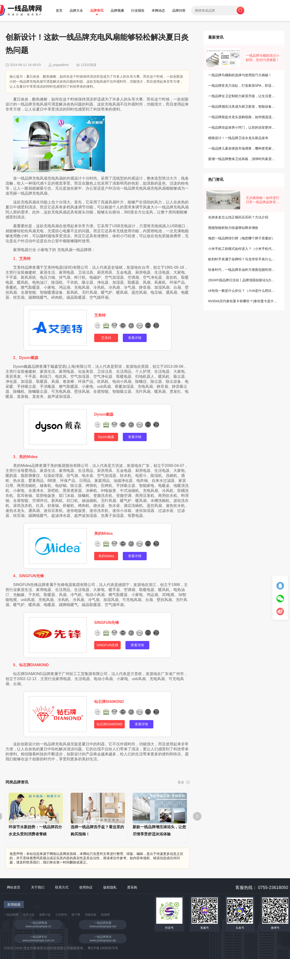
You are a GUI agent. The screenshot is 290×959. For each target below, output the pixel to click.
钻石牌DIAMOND (109, 702)
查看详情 (134, 338)
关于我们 (37, 887)
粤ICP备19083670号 (103, 948)
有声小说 (28, 914)
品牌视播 (117, 10)
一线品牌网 (11, 914)
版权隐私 (110, 887)
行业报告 (138, 10)
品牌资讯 (97, 10)
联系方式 (61, 887)
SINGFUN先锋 (106, 623)
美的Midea (103, 533)
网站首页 (13, 887)
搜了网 (76, 914)
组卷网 (105, 914)
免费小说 (45, 914)
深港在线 (90, 914)
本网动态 (158, 10)
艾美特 (100, 315)
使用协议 (86, 887)
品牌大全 (76, 10)
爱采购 (132, 887)
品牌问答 (179, 10)
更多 (184, 782)
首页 (59, 10)
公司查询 (61, 914)
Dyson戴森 (104, 414)
